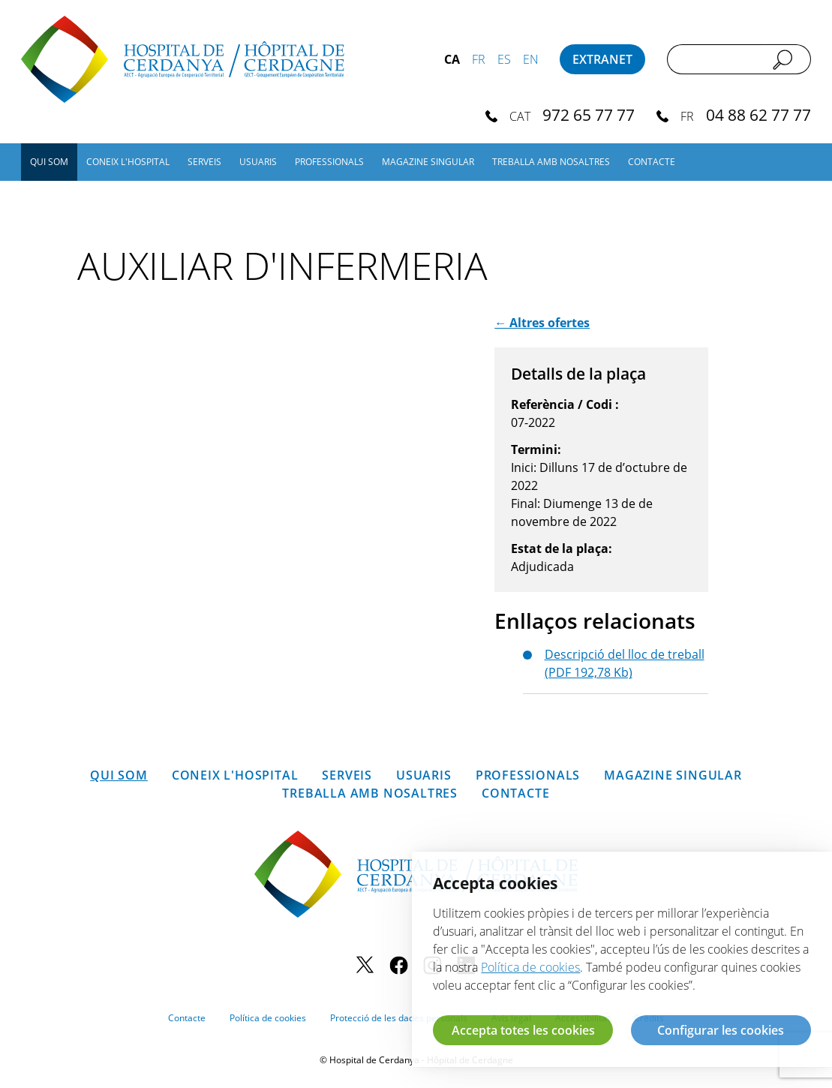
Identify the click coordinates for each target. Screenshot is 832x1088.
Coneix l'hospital (128, 161)
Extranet (602, 59)
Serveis (204, 161)
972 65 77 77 (588, 114)
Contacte (651, 161)
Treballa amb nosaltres (551, 161)
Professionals (329, 161)
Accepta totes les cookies (523, 1030)
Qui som (49, 161)
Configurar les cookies (720, 1030)
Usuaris (258, 161)
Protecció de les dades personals (398, 1017)
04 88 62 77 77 (758, 114)
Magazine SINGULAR (428, 161)
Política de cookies (268, 1017)
